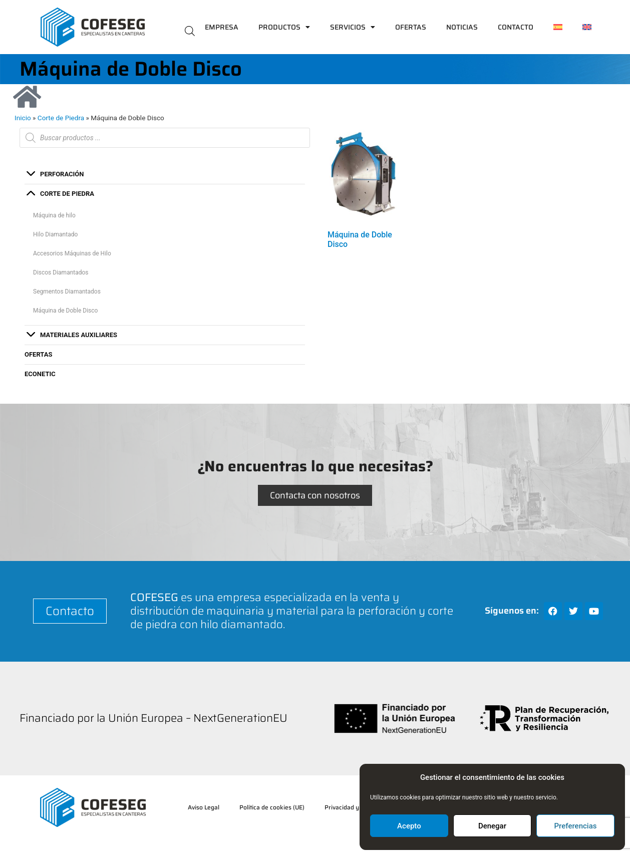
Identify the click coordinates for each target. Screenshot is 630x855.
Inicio (23, 118)
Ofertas (410, 27)
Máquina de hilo (54, 215)
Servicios (352, 27)
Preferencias (575, 825)
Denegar (492, 825)
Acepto (409, 825)
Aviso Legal (203, 807)
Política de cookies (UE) (271, 807)
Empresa (221, 27)
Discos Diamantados (61, 272)
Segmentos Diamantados (67, 291)
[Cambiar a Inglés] (586, 27)
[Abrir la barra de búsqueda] (190, 30)
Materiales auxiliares (78, 335)
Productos (284, 27)
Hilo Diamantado (55, 234)
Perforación (62, 174)
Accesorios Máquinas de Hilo (72, 253)
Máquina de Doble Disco (65, 310)
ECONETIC (40, 374)
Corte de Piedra (61, 118)
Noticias (462, 27)
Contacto (515, 27)
